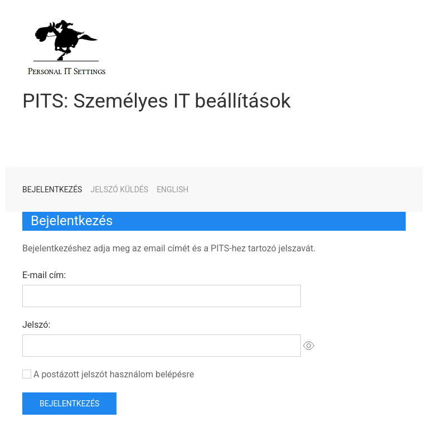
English (172, 189)
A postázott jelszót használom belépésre (113, 374)
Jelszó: (36, 324)
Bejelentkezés (52, 189)
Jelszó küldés (119, 189)
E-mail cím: (44, 275)
